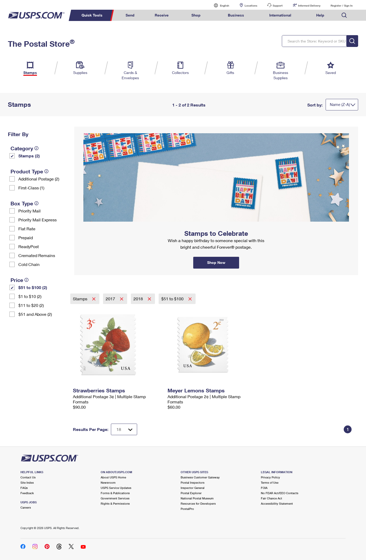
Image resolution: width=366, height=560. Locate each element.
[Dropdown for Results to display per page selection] (124, 429)
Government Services (115, 498)
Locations (251, 5)
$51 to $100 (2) (32, 287)
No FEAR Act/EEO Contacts (279, 493)
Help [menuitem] (320, 15)
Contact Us (28, 477)
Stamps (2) (29, 155)
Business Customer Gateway (200, 477)
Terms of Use (269, 482)
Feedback (27, 493)
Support (278, 5)
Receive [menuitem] (162, 15)
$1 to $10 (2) (29, 296)
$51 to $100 (173, 298)
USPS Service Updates (116, 487)
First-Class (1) (31, 187)
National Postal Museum (197, 498)
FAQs (24, 487)
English (219, 5)
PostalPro (187, 508)
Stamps (80, 298)
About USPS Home (113, 477)
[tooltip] (36, 148)
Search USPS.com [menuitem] (344, 15)
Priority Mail (29, 210)
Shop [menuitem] (196, 15)
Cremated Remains (36, 255)
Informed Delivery (309, 5)
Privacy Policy (270, 477)
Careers (25, 507)
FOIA (264, 487)
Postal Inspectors (192, 482)
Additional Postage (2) (38, 178)
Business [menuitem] (236, 15)
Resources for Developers (198, 503)
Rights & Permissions (115, 503)
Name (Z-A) (340, 104)
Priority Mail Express (37, 219)
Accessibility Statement (277, 503)
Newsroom (108, 482)
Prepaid (25, 237)
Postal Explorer (191, 493)
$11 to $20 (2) (31, 305)
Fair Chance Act (271, 498)
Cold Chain (29, 264)
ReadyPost (28, 246)
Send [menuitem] (130, 15)
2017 (111, 298)
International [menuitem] (280, 15)
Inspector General (192, 487)
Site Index (27, 482)
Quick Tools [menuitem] (92, 15)
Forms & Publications (115, 493)
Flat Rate (26, 228)
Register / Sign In (342, 5)
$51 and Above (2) (35, 314)
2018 (138, 298)
